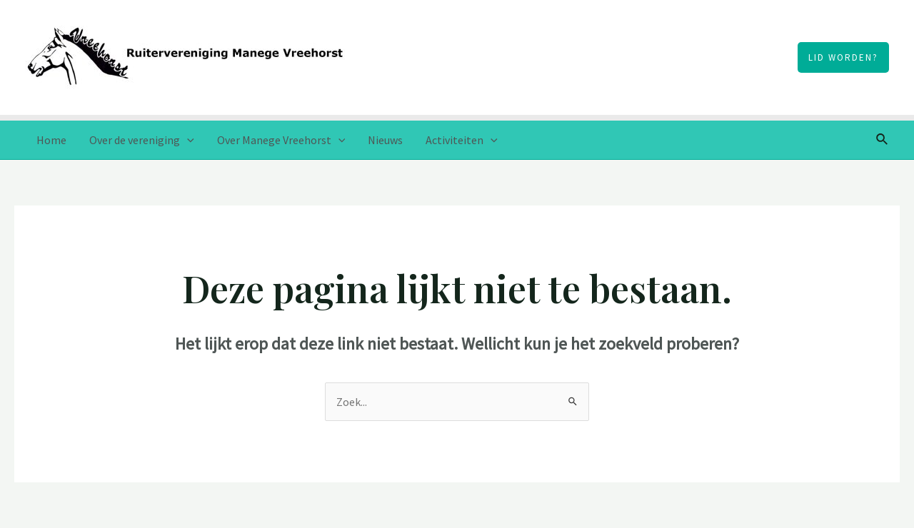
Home (51, 140)
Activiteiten (462, 140)
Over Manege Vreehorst (281, 140)
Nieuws (385, 140)
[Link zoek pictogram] (882, 140)
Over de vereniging (141, 140)
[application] (187, 140)
